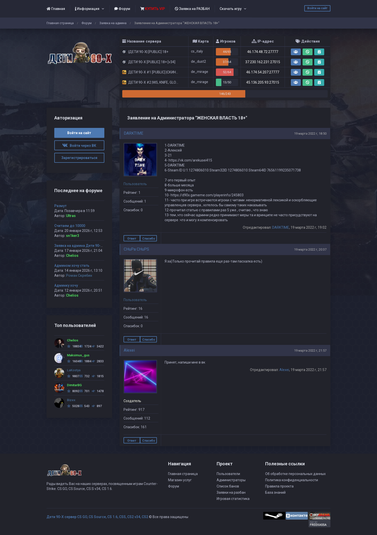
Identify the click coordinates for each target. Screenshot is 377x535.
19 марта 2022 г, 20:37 (310, 249)
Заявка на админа (112, 23)
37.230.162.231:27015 (262, 62)
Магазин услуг (180, 480)
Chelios (72, 256)
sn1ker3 (72, 236)
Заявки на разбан (231, 492)
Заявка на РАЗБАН (192, 9)
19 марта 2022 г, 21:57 (310, 350)
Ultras (71, 216)
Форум (122, 9)
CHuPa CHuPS (136, 249)
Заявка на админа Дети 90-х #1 (81, 246)
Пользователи (228, 474)
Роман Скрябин (79, 275)
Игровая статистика (233, 499)
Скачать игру (231, 9)
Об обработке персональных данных (295, 474)
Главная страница (60, 23)
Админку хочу (66, 285)
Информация (87, 9)
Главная (56, 9)
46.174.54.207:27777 (262, 72)
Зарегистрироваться (79, 158)
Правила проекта (279, 486)
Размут (60, 206)
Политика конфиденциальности (291, 480)
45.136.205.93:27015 (262, 82)
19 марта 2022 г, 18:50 (310, 133)
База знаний (275, 492)
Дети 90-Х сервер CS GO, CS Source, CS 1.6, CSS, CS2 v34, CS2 (97, 517)
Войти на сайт (317, 8)
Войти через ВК (79, 146)
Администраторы (231, 480)
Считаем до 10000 (69, 226)
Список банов (228, 486)
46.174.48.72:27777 (262, 52)
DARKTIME (133, 133)
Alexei (129, 350)
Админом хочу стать (71, 266)
